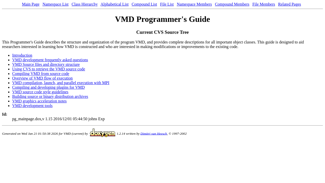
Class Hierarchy (85, 4)
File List (167, 4)
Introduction (22, 55)
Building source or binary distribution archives (50, 96)
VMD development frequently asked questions (50, 60)
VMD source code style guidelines (40, 92)
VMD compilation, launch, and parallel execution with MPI (60, 83)
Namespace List (55, 4)
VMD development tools (32, 105)
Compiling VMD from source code (40, 73)
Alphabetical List (115, 4)
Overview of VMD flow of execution (42, 78)
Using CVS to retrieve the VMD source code (48, 69)
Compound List (144, 4)
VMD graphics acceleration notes (39, 101)
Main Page (31, 4)
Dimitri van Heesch (153, 133)
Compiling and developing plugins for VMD (48, 87)
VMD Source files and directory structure (46, 64)
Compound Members (232, 4)
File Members (263, 4)
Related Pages (289, 4)
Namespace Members (194, 4)
